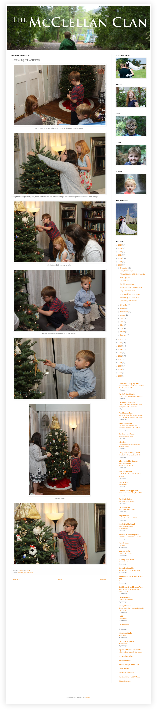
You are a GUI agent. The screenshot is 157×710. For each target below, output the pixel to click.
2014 (120, 349)
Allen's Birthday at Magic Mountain (132, 274)
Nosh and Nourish (125, 472)
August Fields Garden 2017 (128, 518)
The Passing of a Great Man (129, 297)
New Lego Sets (125, 278)
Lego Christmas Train (127, 291)
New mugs (122, 635)
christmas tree (28, 572)
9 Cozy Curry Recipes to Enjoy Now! (131, 396)
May (122, 325)
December (124, 268)
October (123, 308)
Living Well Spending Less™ (129, 453)
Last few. (122, 627)
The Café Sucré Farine (127, 394)
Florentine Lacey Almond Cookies (130, 536)
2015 (120, 346)
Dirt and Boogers (125, 660)
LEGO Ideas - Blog (126, 656)
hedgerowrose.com (125, 423)
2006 (120, 376)
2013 (120, 353)
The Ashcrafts (124, 625)
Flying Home (123, 618)
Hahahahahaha (123, 643)
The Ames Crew (124, 507)
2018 (120, 265)
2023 (120, 248)
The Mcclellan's (124, 597)
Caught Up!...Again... (126, 553)
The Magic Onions (125, 499)
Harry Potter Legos (126, 271)
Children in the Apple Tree (128, 491)
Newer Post (16, 579)
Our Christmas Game (127, 284)
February (123, 335)
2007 (120, 373)
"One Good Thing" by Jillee (129, 384)
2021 (120, 255)
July (122, 318)
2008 (120, 369)
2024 (120, 245)
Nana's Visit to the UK (126, 465)
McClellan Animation (126, 673)
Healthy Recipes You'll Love (129, 664)
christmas (20, 572)
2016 (120, 343)
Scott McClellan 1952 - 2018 (130, 294)
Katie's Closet (123, 562)
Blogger (87, 697)
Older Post (102, 579)
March (122, 332)
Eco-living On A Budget (126, 501)
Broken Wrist (124, 281)
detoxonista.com (124, 681)
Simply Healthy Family (127, 524)
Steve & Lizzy (124, 543)
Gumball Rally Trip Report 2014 (129, 570)
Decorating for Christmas (128, 301)
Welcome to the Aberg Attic (129, 534)
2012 (120, 356)
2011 (120, 359)
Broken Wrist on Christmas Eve (131, 288)
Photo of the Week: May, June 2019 (130, 493)
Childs (121, 616)
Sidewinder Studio (125, 633)
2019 (120, 262)
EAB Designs (123, 482)
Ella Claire (122, 442)
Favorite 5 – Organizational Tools (129, 455)
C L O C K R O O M (126, 641)
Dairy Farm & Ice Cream (127, 509)
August (123, 315)
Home (60, 579)
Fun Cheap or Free (125, 413)
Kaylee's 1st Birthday (126, 599)
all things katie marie (126, 560)
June (122, 322)
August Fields (124, 516)
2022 (120, 252)
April (122, 328)
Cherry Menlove (125, 606)
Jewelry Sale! (123, 484)
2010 (120, 363)
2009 (120, 366)
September (124, 312)
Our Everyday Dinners (127, 434)
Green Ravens (124, 669)
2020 (120, 258)
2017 (120, 339)
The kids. (122, 545)
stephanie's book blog (126, 568)
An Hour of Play (125, 551)
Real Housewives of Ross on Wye (131, 587)
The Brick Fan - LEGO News (129, 677)
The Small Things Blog (127, 402)
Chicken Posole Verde (126, 436)
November (124, 305)
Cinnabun (122, 581)
